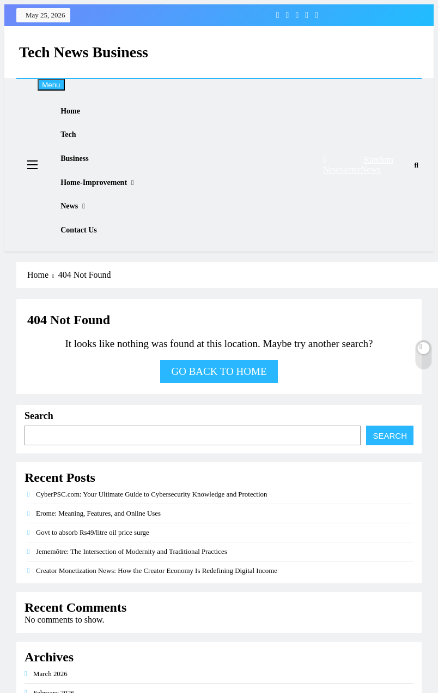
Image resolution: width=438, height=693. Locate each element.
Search (39, 449)
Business (81, 173)
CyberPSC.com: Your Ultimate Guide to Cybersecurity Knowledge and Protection (151, 528)
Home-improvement (101, 202)
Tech (75, 143)
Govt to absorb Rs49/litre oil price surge (92, 566)
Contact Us (86, 261)
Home (77, 114)
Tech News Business (83, 52)
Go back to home (218, 405)
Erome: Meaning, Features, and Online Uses (98, 547)
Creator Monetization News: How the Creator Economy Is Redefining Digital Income (156, 604)
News (76, 232)
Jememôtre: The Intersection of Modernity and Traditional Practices (131, 585)
